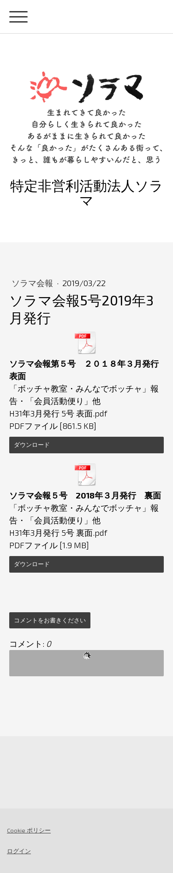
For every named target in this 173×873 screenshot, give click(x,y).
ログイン (19, 851)
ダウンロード (32, 444)
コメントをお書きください (50, 620)
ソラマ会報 (33, 283)
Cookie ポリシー (29, 830)
